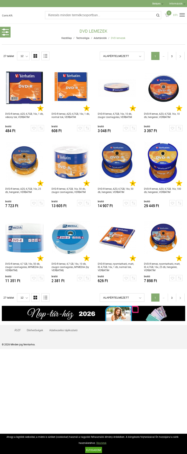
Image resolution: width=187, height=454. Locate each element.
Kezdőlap (66, 38)
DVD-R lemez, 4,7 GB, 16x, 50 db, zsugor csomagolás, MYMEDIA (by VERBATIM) (24, 267)
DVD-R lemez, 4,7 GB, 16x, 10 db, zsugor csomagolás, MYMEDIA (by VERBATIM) (70, 267)
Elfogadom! (93, 450)
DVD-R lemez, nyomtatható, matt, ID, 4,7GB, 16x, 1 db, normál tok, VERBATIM (116, 267)
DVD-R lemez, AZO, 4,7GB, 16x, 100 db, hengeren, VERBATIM (162, 190)
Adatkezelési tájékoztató (63, 330)
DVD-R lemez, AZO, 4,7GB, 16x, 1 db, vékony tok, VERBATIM (24, 115)
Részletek (101, 442)
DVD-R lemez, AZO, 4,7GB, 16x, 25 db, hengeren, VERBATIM (23, 190)
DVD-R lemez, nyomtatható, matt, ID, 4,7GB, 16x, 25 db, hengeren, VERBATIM (162, 267)
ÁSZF (17, 330)
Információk (176, 3)
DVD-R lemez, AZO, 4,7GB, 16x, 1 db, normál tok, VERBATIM (71, 115)
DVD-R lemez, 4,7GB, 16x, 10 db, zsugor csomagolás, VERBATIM (115, 115)
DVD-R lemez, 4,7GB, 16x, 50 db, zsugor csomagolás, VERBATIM (69, 190)
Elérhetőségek (35, 330)
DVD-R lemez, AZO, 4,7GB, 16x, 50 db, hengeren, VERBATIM (115, 190)
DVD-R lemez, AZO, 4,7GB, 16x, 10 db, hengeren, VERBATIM (162, 115)
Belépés (156, 3)
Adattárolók (100, 38)
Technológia (82, 38)
